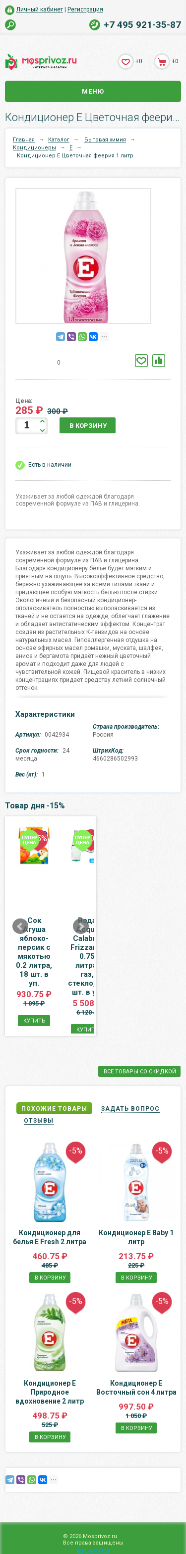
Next (145, 908)
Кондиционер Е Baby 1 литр (136, 1201)
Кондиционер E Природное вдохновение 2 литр (49, 1356)
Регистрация (85, 9)
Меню (93, 91)
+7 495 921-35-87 (142, 24)
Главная (24, 139)
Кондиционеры (34, 147)
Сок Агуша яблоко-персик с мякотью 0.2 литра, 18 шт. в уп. (50, 934)
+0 (138, 61)
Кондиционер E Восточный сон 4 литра (136, 1351)
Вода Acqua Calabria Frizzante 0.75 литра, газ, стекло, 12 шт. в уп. (135, 938)
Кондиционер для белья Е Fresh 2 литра (49, 1201)
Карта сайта (93, 1551)
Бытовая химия (105, 139)
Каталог (58, 139)
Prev (20, 908)
